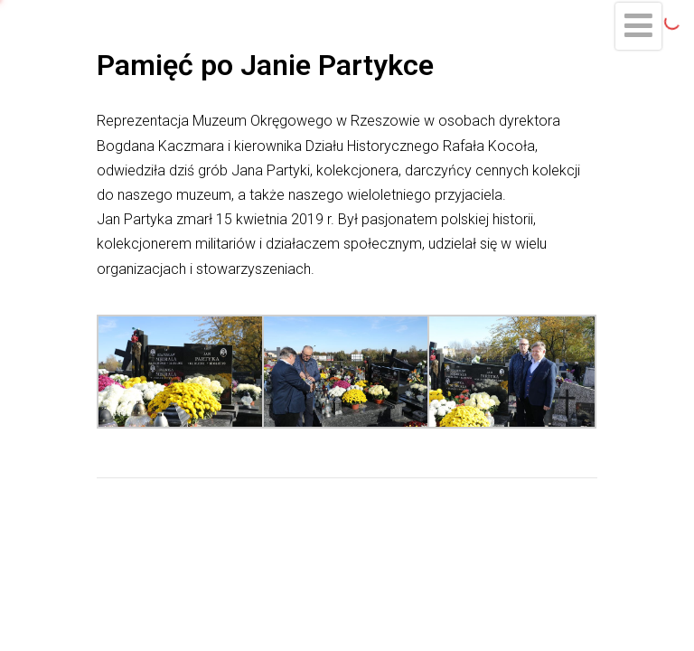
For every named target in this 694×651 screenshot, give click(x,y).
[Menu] (638, 26)
